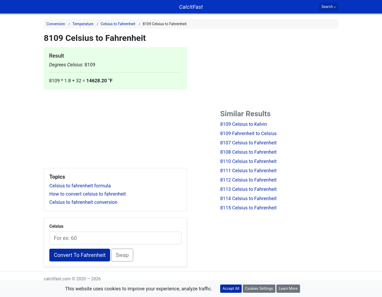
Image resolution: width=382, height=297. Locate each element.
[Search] (328, 7)
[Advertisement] (115, 126)
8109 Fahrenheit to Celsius (248, 133)
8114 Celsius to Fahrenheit (248, 198)
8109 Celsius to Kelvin (243, 124)
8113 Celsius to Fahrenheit (248, 189)
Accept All (231, 288)
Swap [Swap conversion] (122, 255)
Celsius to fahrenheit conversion (83, 202)
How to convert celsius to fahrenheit (87, 194)
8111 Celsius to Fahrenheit (248, 170)
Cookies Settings (259, 288)
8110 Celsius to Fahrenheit (248, 161)
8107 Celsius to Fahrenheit (248, 142)
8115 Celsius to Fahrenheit (248, 207)
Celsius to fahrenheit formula (80, 185)
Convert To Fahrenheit (80, 255)
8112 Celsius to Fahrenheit (248, 180)
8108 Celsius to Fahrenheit (248, 152)
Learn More (288, 288)
